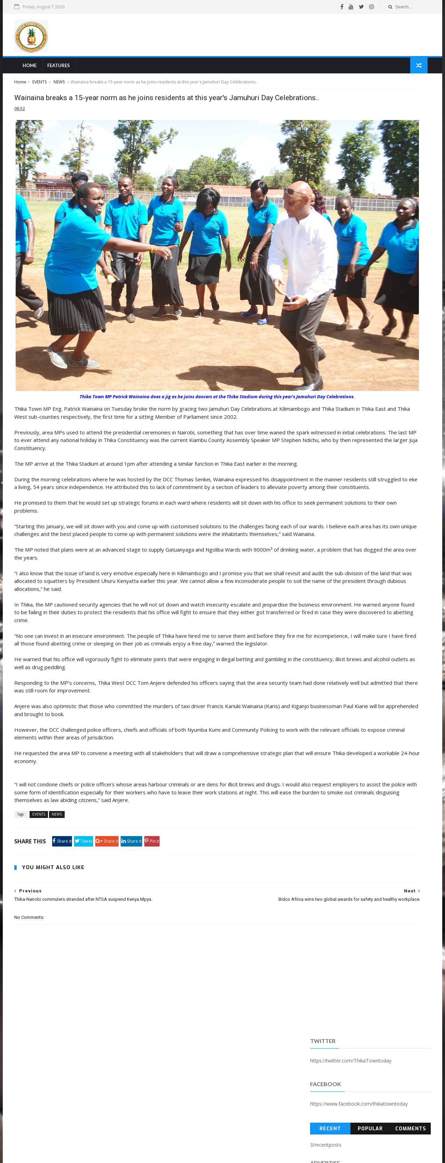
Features (86, 71)
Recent (314, 178)
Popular (348, 178)
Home (57, 71)
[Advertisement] (273, 38)
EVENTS (70, 90)
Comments (382, 178)
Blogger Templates (150, 1154)
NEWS (90, 90)
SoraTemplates (83, 1154)
